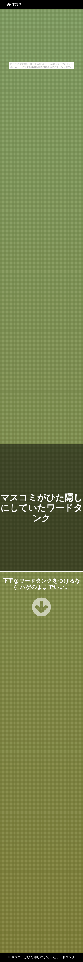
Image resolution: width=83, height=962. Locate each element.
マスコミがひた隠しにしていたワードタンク (41, 508)
